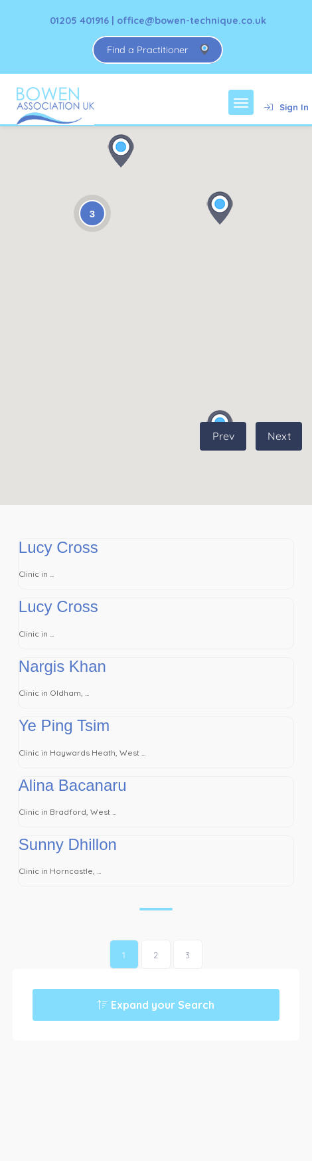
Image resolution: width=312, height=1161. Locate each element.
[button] (120, 150)
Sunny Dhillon (68, 844)
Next (279, 436)
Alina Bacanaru (73, 785)
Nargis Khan (62, 666)
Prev (223, 436)
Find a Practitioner (148, 50)
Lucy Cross (58, 547)
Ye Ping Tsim (64, 725)
